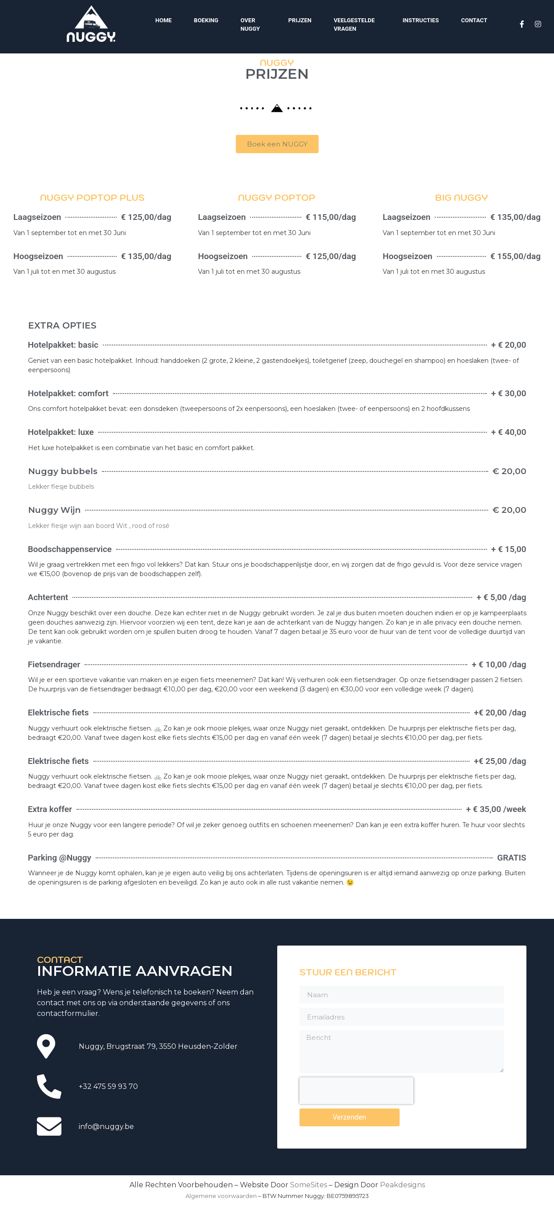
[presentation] (356, 1162)
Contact (474, 20)
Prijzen (299, 20)
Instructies (421, 20)
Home (163, 20)
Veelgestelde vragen (354, 24)
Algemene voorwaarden (221, 1195)
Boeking (206, 20)
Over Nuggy (250, 24)
